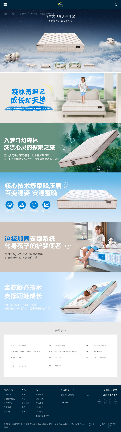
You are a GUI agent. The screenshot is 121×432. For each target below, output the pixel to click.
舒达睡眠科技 (9, 399)
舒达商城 (22, 14)
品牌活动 (7, 407)
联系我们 (7, 412)
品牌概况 (7, 395)
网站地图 (91, 425)
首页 (5, 14)
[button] (18, 65)
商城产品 (34, 14)
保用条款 (39, 412)
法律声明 (102, 425)
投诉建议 (39, 407)
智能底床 (25, 403)
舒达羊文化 (8, 403)
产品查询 (39, 403)
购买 (13, 14)
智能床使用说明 (42, 416)
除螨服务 (39, 395)
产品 (24, 390)
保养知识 (39, 399)
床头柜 (24, 412)
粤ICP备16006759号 (12, 424)
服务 (38, 390)
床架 (23, 399)
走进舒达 (8, 390)
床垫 (23, 395)
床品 (23, 407)
